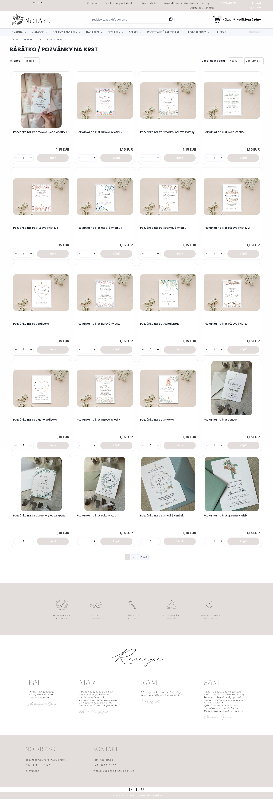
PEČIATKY (114, 32)
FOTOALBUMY (197, 32)
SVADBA (17, 32)
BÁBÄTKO (92, 32)
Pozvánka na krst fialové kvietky (99, 326)
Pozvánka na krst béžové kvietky (226, 326)
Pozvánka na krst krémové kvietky (164, 229)
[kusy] (24, 158)
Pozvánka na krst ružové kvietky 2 (100, 132)
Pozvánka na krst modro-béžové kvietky (168, 132)
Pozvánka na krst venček (221, 422)
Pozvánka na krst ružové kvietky (98, 422)
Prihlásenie (229, 3)
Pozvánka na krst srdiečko (31, 326)
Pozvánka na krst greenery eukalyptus (40, 519)
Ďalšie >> (143, 561)
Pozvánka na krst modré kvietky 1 (99, 229)
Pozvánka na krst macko (157, 422)
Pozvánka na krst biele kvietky (224, 132)
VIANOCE (38, 32)
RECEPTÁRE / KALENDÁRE (163, 32)
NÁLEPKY (220, 32)
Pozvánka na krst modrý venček (162, 519)
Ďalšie (253, 32)
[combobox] (235, 60)
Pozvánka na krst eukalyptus (160, 326)
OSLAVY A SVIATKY (64, 32)
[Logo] (30, 19)
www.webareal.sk (150, 799)
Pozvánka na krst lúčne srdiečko (35, 422)
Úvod (15, 39)
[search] (171, 20)
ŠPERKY (133, 32)
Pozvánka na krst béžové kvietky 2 (227, 229)
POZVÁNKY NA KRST (51, 39)
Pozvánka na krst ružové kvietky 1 (36, 229)
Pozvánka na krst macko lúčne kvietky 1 (40, 132)
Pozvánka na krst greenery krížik (226, 519)
